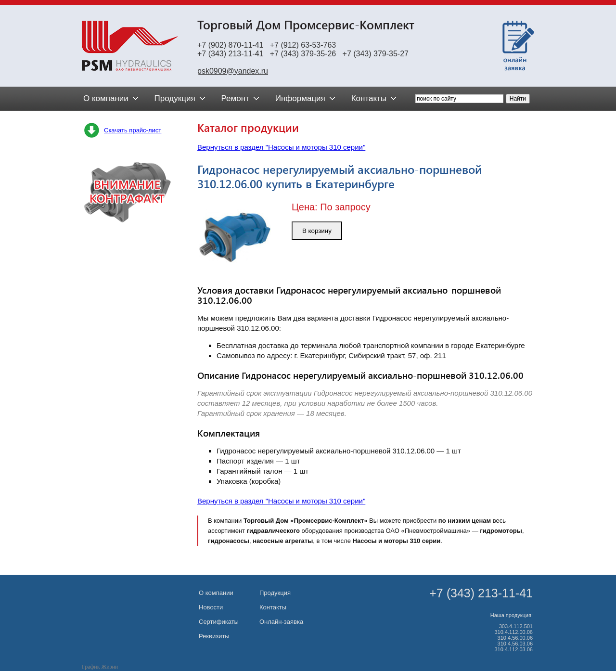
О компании (216, 592)
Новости (211, 607)
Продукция (275, 592)
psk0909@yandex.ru (232, 71)
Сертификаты (219, 621)
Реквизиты (214, 636)
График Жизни (100, 666)
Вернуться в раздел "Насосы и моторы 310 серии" (281, 147)
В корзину (317, 230)
